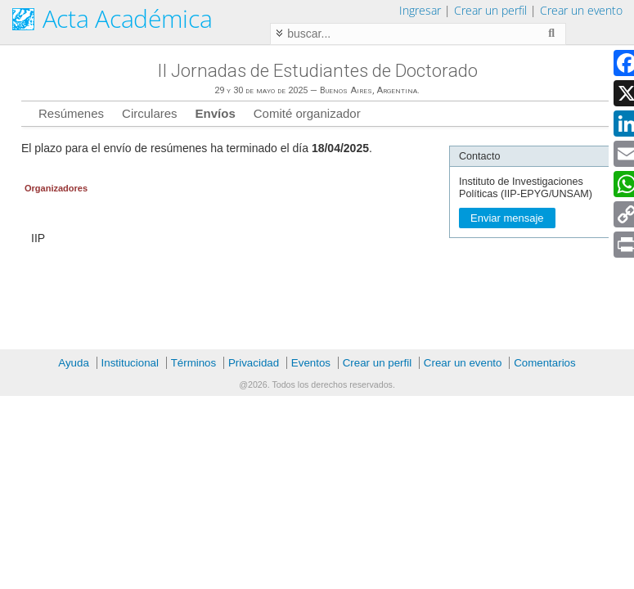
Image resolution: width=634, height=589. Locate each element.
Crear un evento (581, 10)
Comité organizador (307, 113)
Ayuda (73, 363)
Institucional (130, 363)
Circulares (150, 113)
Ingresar (420, 10)
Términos (194, 363)
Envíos (216, 113)
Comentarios (545, 363)
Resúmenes (71, 113)
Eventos (310, 363)
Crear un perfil (490, 10)
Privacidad (253, 363)
